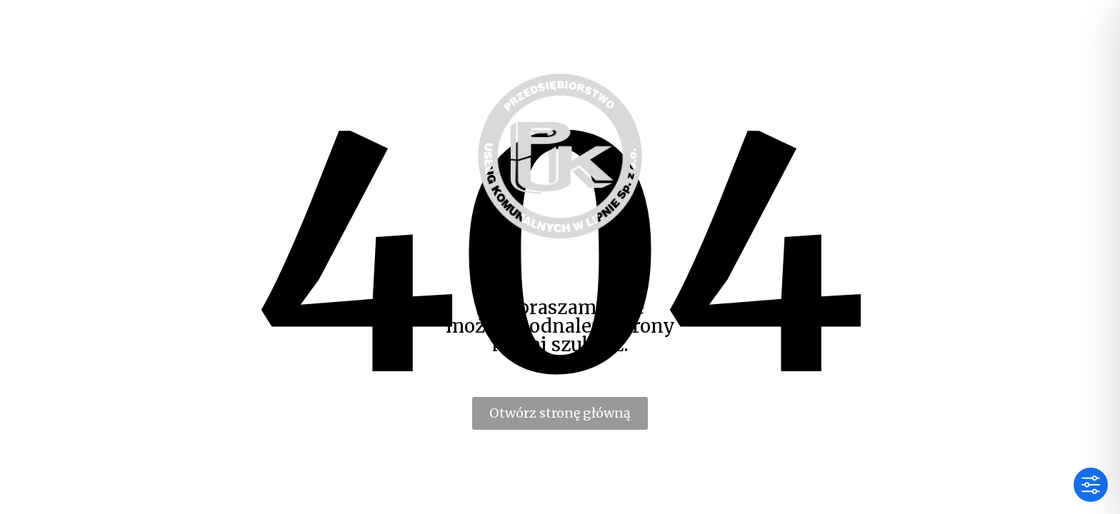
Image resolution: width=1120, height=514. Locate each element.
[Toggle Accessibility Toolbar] (1090, 484)
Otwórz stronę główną (560, 413)
